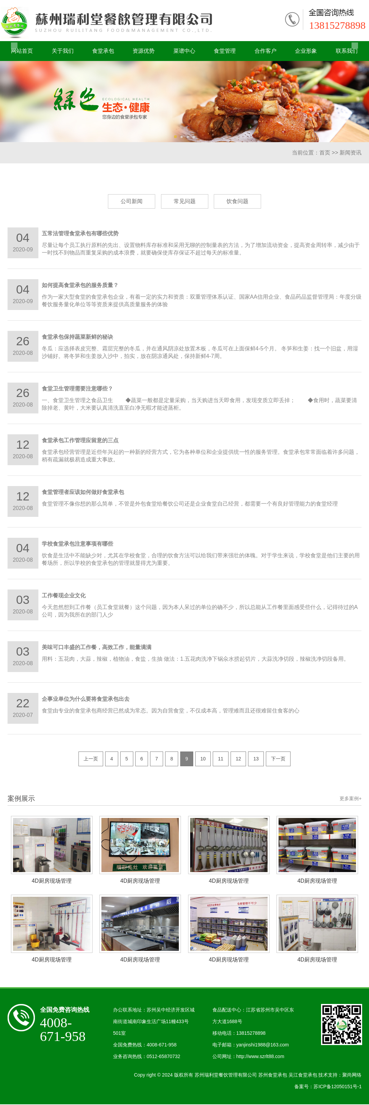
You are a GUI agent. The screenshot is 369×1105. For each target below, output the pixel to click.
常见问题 (185, 201)
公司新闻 (132, 201)
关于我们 (63, 51)
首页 (324, 153)
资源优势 (144, 51)
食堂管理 (225, 51)
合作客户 (265, 51)
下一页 (278, 759)
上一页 (91, 759)
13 (256, 759)
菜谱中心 (184, 51)
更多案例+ (350, 799)
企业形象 (306, 51)
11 (220, 759)
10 (203, 759)
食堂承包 (103, 51)
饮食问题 (237, 201)
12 (238, 759)
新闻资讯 (350, 153)
